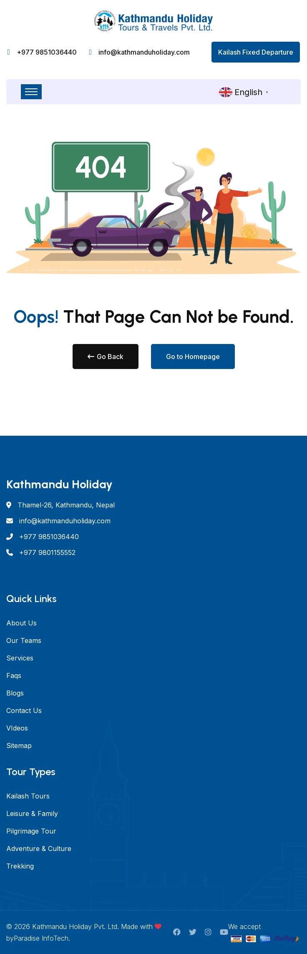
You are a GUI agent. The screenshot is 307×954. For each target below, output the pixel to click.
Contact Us (24, 710)
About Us (21, 623)
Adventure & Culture (38, 848)
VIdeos (17, 728)
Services (19, 658)
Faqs (13, 675)
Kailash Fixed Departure (255, 52)
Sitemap (19, 745)
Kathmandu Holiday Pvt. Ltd (74, 926)
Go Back (105, 356)
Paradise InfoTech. (42, 938)
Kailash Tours (28, 796)
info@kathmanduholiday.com (144, 52)
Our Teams (23, 640)
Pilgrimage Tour (31, 831)
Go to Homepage (193, 356)
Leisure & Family (32, 813)
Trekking (20, 866)
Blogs (15, 693)
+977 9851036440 (47, 52)
